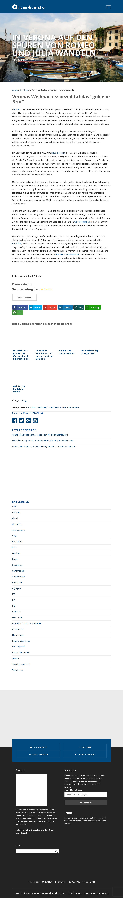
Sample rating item (26, 289)
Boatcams (17, 541)
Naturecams (18, 635)
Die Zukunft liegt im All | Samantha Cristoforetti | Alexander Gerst (43, 440)
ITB (13, 605)
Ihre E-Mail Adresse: (73, 790)
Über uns (85, 747)
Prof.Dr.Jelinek (18, 646)
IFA (13, 594)
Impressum (83, 893)
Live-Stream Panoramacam (66, 254)
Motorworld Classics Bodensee (26, 623)
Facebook (33, 882)
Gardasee (41, 407)
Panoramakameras (21, 641)
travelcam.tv (17, 90)
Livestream (17, 617)
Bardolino (16, 243)
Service (15, 658)
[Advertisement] (61, 475)
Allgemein (16, 524)
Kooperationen (38, 754)
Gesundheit (17, 565)
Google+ (60, 882)
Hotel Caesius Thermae (59, 407)
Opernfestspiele (82, 221)
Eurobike (16, 553)
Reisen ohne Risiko (21, 652)
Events (15, 559)
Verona (15, 109)
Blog (26, 90)
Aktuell (15, 518)
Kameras (16, 611)
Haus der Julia (58, 152)
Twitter (47, 882)
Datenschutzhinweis (99, 893)
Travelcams (17, 670)
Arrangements (18, 530)
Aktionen (16, 512)
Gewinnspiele (18, 570)
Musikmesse (18, 629)
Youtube (74, 882)
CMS (14, 547)
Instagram (89, 882)
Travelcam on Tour (21, 664)
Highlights (16, 588)
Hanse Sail (17, 582)
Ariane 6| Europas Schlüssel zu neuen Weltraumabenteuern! (40, 434)
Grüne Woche (18, 576)
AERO (14, 506)
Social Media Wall (85, 754)
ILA (13, 600)
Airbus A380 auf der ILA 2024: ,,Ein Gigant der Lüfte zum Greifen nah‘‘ (44, 446)
